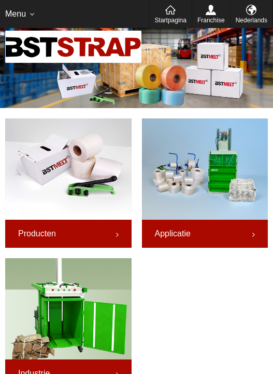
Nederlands (251, 20)
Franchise (211, 20)
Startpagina (170, 20)
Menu (15, 13)
